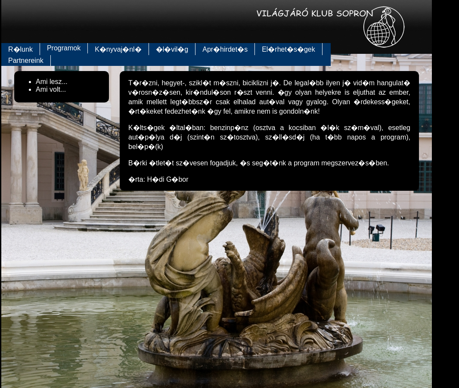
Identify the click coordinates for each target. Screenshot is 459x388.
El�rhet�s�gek (288, 49)
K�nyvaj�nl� (118, 49)
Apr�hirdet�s (225, 49)
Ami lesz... (52, 81)
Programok (64, 48)
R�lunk (20, 49)
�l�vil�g (172, 49)
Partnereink (25, 60)
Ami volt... (51, 89)
